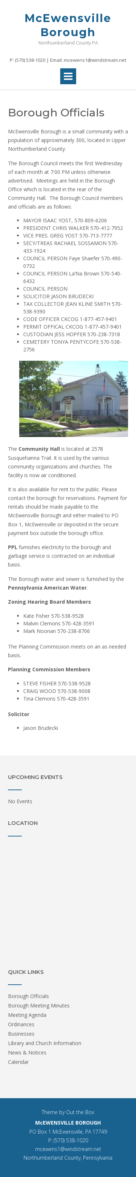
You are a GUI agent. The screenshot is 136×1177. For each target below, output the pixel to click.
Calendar (18, 1061)
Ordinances (21, 1024)
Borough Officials (28, 996)
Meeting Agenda (27, 1014)
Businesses (21, 1033)
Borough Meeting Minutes (39, 1005)
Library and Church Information (44, 1043)
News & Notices (27, 1052)
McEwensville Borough (68, 25)
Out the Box (80, 1112)
